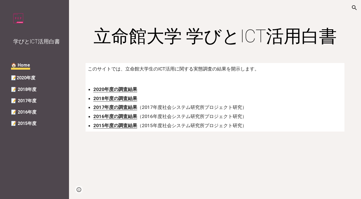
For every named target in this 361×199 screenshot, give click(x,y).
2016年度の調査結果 (115, 116)
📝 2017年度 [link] (23, 100)
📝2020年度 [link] (23, 77)
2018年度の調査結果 (115, 98)
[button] (354, 7)
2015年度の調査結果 (115, 125)
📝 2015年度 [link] (23, 123)
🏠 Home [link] (20, 65)
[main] (215, 36)
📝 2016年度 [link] (23, 112)
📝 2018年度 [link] (23, 89)
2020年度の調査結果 (115, 89)
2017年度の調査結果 (115, 107)
